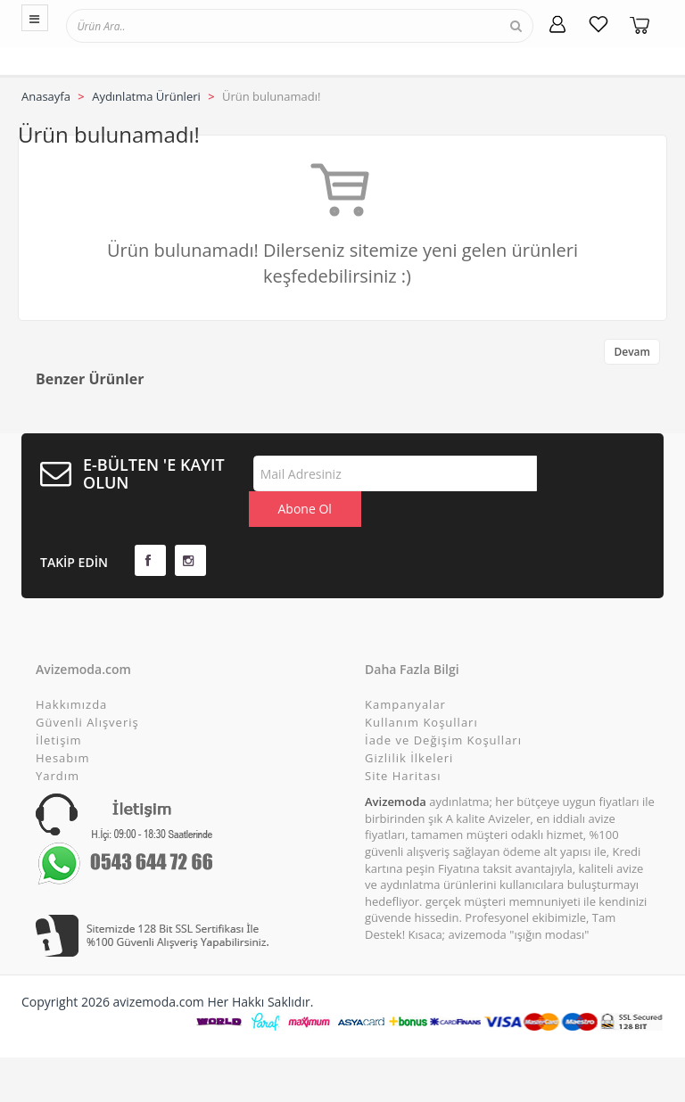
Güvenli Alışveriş (87, 686)
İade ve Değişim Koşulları (443, 704)
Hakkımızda (71, 669)
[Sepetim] (639, 24)
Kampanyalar (405, 669)
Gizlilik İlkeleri (409, 722)
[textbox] (149, 25)
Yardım (57, 740)
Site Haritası (403, 740)
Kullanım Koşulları (421, 686)
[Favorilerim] (598, 24)
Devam (632, 351)
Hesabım (63, 722)
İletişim (59, 704)
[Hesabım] (557, 24)
